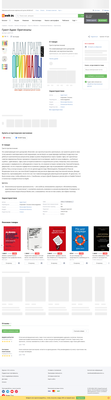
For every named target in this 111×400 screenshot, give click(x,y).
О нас (37, 10)
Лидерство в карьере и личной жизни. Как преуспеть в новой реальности (34, 257)
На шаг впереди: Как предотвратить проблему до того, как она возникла (80, 257)
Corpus (63, 107)
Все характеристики (56, 110)
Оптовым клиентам (51, 10)
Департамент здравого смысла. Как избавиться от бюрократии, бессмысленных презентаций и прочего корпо (56, 257)
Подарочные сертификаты (10, 373)
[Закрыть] (109, 398)
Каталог (6, 20)
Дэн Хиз (72, 259)
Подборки (76, 20)
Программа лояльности (64, 10)
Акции (16, 20)
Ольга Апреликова (40, 259)
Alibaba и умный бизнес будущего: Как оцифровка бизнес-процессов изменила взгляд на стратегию (12, 257)
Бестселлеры (36, 20)
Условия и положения (54, 370)
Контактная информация (94, 370)
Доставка (96, 10)
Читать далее (53, 59)
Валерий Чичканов (30, 259)
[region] (5, 66)
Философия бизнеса (66, 102)
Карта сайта (51, 379)
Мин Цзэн (4, 259)
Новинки (25, 20)
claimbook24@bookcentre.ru (95, 373)
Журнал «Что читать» (8, 370)
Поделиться (93, 37)
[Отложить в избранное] (93, 47)
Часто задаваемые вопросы (10, 376)
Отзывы (6, 323)
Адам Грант (64, 95)
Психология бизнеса (67, 104)
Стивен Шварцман (97, 259)
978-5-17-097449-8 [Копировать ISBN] (67, 202)
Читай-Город (21, 137)
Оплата (42, 10)
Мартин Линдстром (52, 259)
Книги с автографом (52, 20)
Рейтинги (65, 20)
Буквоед (7, 137)
